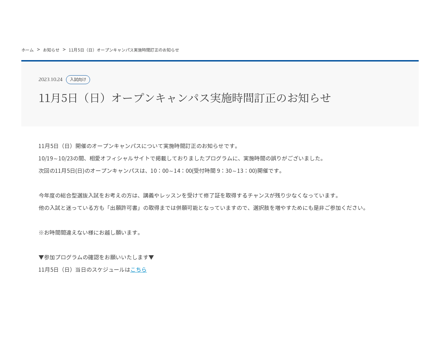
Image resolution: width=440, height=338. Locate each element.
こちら (138, 270)
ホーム (27, 50)
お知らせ (51, 50)
